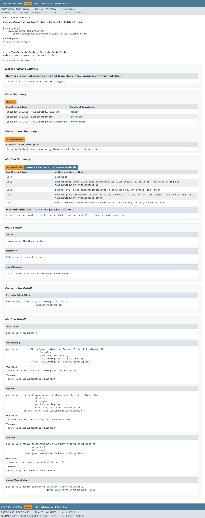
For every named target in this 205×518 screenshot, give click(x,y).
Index (58, 3)
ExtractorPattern (42, 116)
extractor (76, 116)
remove (59, 190)
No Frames (50, 9)
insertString (63, 181)
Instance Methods (37, 167)
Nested (15, 13)
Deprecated (47, 3)
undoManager (77, 121)
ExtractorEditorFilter (21, 149)
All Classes (68, 9)
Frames (39, 9)
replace (60, 194)
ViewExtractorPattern (16, 42)
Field (24, 13)
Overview (6, 3)
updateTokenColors (66, 202)
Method (42, 13)
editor (74, 111)
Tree (36, 3)
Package (17, 3)
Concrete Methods (64, 167)
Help (65, 3)
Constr (33, 13)
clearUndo (61, 177)
